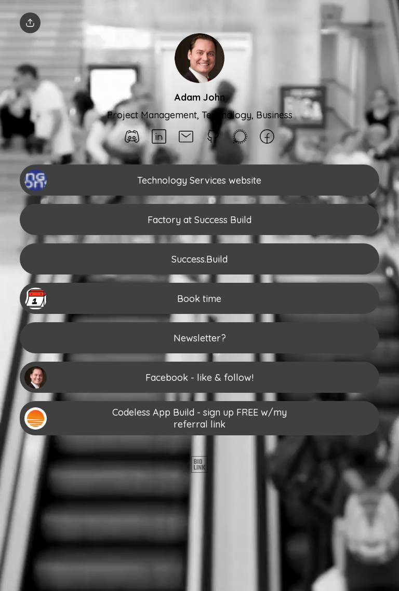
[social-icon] (132, 137)
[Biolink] (199, 465)
